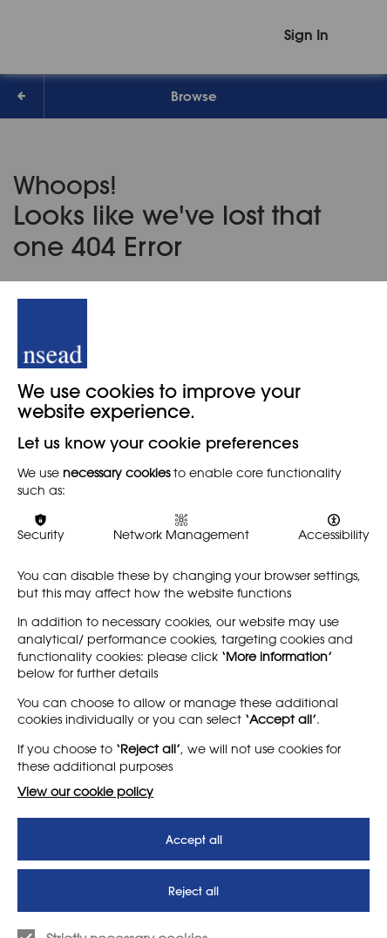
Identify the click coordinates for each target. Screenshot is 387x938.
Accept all (194, 839)
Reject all (193, 890)
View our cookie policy (85, 791)
